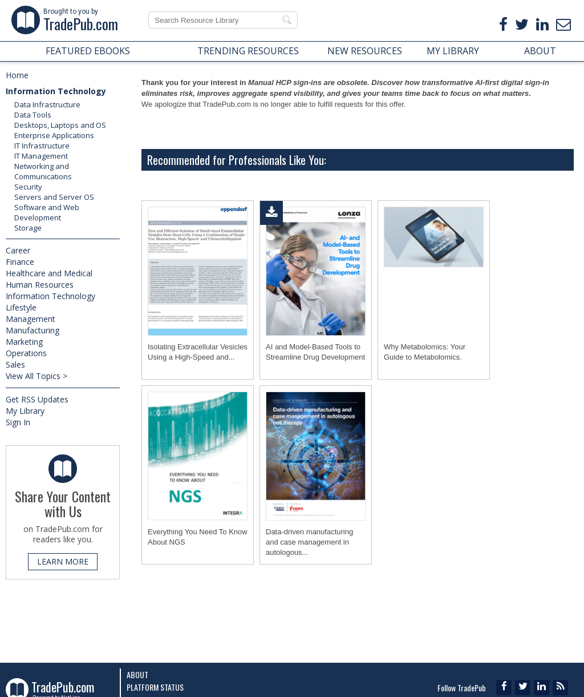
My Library (25, 410)
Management (30, 318)
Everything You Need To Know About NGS (198, 536)
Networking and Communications (43, 171)
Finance (20, 261)
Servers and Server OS (54, 197)
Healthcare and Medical (49, 273)
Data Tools (32, 115)
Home (17, 75)
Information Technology (56, 91)
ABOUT (540, 51)
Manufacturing (32, 330)
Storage (28, 228)
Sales (15, 364)
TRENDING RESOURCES (248, 51)
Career (18, 250)
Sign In (18, 422)
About (137, 674)
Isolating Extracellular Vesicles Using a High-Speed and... (198, 352)
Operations (26, 353)
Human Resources (40, 284)
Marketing (24, 341)
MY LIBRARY (453, 51)
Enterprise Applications (54, 135)
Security (28, 187)
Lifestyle (21, 307)
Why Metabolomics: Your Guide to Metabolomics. (424, 352)
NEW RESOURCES (364, 51)
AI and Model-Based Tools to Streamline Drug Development (315, 352)
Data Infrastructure (47, 104)
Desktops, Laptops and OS (60, 125)
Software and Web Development (46, 212)
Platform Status (155, 687)
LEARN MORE (62, 561)
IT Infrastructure (42, 145)
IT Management (41, 156)
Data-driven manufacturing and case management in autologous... (309, 542)
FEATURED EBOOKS (88, 51)
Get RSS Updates (37, 399)
